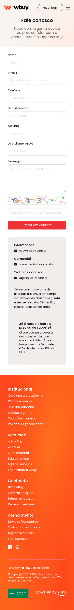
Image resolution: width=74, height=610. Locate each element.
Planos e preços (20, 401)
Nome (12, 55)
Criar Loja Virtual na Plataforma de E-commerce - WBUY (16, 7)
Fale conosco (18, 539)
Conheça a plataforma (25, 395)
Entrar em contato (37, 225)
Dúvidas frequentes (23, 522)
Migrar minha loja (21, 533)
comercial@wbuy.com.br (36, 264)
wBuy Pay (15, 441)
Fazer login (50, 8)
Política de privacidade (25, 424)
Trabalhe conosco (22, 418)
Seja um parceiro (21, 407)
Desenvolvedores (21, 504)
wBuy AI (14, 447)
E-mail (12, 73)
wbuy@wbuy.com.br (32, 251)
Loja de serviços (20, 464)
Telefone (14, 90)
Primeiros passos (21, 499)
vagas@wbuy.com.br (33, 278)
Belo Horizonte (40, 568)
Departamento (18, 108)
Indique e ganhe (20, 413)
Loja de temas (18, 458)
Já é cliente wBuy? (20, 144)
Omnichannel (18, 453)
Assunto (13, 126)
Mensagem (15, 161)
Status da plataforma (24, 527)
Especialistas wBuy (22, 470)
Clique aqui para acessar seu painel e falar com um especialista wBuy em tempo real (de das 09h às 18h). (36, 342)
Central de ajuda (21, 493)
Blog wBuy (15, 487)
